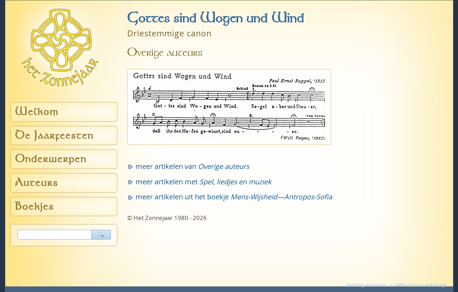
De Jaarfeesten (54, 135)
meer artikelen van (192, 166)
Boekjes (34, 206)
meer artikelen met (203, 181)
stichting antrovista (366, 285)
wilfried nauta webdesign (421, 285)
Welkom (37, 112)
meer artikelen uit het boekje (234, 196)
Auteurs (36, 183)
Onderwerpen (51, 159)
